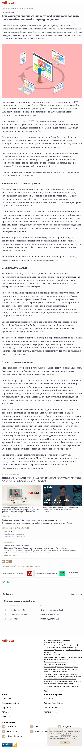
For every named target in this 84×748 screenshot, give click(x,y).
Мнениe (22, 8)
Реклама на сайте (10, 703)
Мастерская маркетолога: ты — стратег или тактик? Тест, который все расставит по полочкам (60, 510)
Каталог (5, 712)
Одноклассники (41, 731)
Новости (6, 716)
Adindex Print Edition (53, 703)
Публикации (13, 8)
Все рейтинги (76, 594)
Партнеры (6, 707)
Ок (64, 742)
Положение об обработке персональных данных (61, 667)
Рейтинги (48, 698)
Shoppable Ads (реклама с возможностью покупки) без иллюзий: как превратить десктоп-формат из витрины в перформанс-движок (20, 510)
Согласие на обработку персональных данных (60, 669)
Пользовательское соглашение (55, 664)
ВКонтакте (11, 731)
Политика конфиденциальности (55, 662)
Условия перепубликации (53, 642)
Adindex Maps (50, 712)
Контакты (11, 726)
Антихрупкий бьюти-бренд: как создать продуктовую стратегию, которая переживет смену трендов (41, 479)
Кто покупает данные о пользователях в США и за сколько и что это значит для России (37, 523)
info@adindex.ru (14, 736)
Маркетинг (30, 8)
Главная (5, 8)
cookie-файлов (66, 735)
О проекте (6, 698)
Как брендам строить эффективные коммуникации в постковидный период (32, 520)
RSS (36, 726)
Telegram (66, 726)
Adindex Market (51, 707)
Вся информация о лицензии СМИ (56, 659)
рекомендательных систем (58, 738)
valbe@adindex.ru (11, 555)
